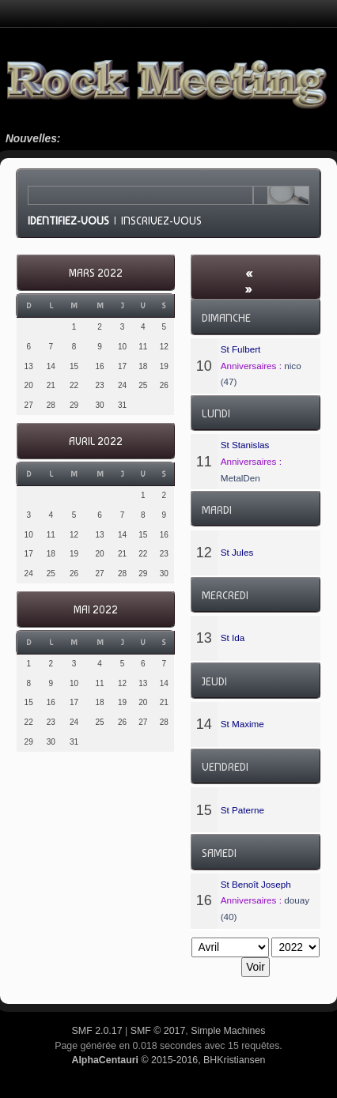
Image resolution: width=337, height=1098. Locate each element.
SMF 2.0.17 (97, 1030)
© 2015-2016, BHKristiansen (168, 1060)
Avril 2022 (96, 441)
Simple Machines (228, 1030)
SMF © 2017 (158, 1030)
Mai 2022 (96, 610)
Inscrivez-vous (161, 220)
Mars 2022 (96, 273)
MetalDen (240, 478)
